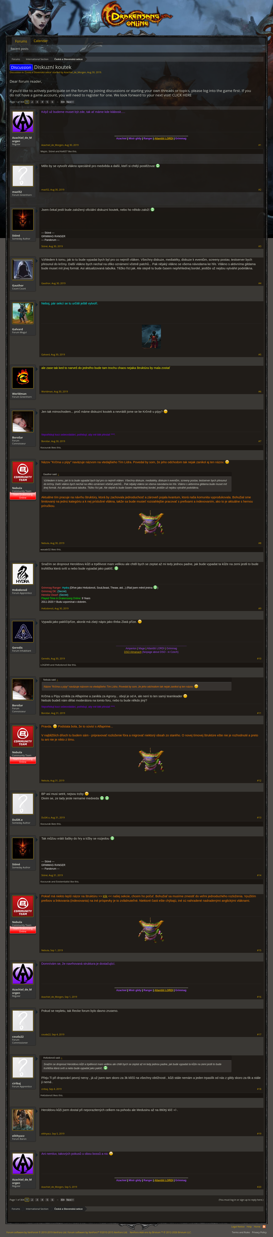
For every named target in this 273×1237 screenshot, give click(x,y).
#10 (259, 658)
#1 (259, 145)
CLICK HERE (182, 95)
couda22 (18, 1036)
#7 (259, 441)
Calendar (41, 40)
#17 (259, 1034)
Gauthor (18, 285)
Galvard (17, 329)
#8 (259, 543)
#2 (259, 189)
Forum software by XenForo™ (97, 1232)
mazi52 (17, 191)
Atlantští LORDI (163, 138)
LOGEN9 (45, 664)
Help (249, 1226)
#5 (259, 354)
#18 (259, 1089)
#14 (259, 875)
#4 (259, 283)
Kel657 (64, 151)
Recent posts (20, 49)
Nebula (17, 488)
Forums (21, 41)
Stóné (52, 151)
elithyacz (18, 1135)
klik (105, 896)
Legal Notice (238, 1226)
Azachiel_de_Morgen (75, 72)
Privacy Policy (259, 1232)
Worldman (19, 393)
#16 (259, 996)
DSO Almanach (132, 652)
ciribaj (16, 1083)
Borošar (17, 437)
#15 (259, 950)
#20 (259, 1186)
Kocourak (46, 447)
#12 (259, 780)
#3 (259, 246)
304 (63, 101)
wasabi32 (46, 549)
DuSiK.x (17, 819)
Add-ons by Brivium (160, 1232)
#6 (259, 391)
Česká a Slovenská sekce (38, 72)
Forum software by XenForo (37, 1232)
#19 (259, 1133)
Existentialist (63, 881)
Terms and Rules (241, 1232)
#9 (259, 608)
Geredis (17, 647)
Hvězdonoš (19, 590)
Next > (69, 101)
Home (257, 1226)
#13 (259, 817)
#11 (259, 713)
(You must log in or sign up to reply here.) (241, 1199)
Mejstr (44, 151)
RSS (264, 1226)
